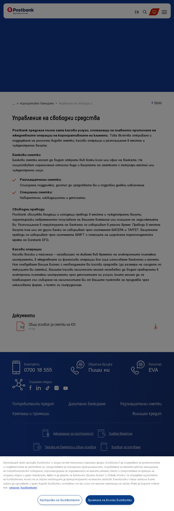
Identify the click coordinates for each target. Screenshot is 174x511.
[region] (87, 483)
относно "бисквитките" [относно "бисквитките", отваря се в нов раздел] (23, 487)
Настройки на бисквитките (60, 500)
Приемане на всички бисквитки (110, 500)
